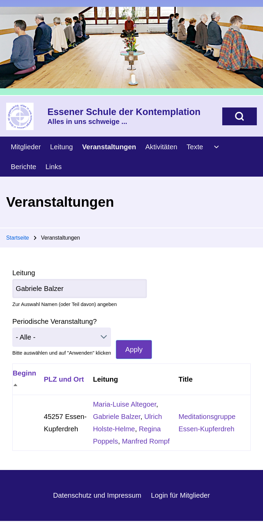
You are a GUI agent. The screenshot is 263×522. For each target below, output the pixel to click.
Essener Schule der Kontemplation (124, 112)
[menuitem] (26, 147)
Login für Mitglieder (180, 495)
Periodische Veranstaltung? (54, 321)
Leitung (23, 273)
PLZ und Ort (64, 379)
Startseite (17, 238)
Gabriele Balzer (116, 416)
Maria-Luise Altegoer (124, 404)
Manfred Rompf (146, 441)
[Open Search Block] (239, 116)
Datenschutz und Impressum (97, 495)
